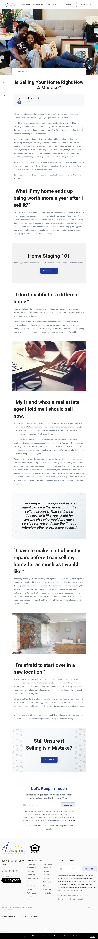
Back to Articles (22, 71)
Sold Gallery (47, 893)
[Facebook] (2, 871)
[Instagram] (17, 871)
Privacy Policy (92, 907)
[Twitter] (6, 871)
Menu (68, 5)
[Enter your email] (43, 805)
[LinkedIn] (9, 871)
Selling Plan (38, 4)
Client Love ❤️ (51, 4)
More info (78, 936)
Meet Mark (26, 4)
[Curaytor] (11, 882)
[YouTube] (13, 871)
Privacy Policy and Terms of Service (63, 820)
